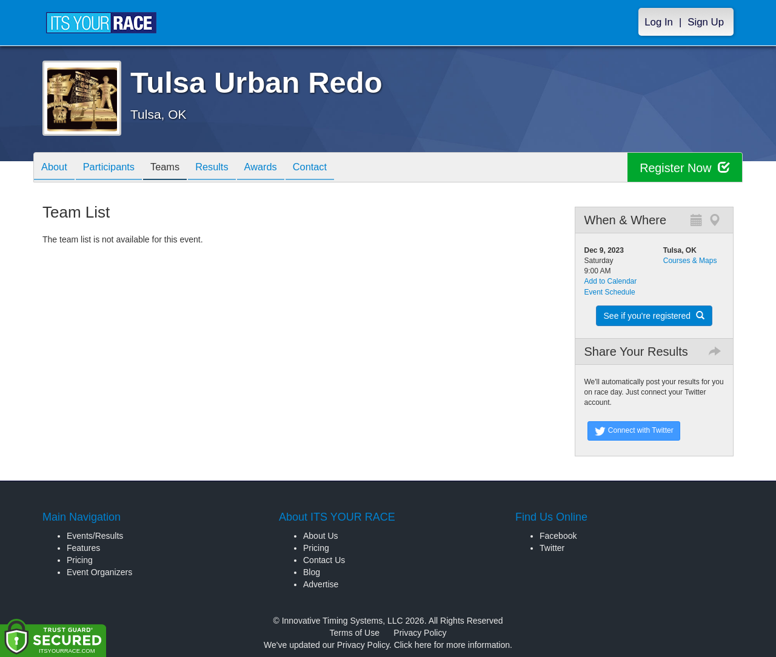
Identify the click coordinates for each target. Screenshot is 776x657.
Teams (177, 168)
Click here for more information (452, 645)
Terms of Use (355, 633)
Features (83, 548)
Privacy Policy (419, 633)
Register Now (684, 168)
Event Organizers (99, 572)
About (56, 168)
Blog (311, 572)
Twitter (552, 548)
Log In (658, 22)
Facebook (558, 536)
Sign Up (705, 22)
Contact (335, 168)
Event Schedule (609, 292)
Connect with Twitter (634, 431)
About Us (320, 536)
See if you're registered (654, 316)
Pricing (80, 560)
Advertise (320, 584)
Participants (115, 168)
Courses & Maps (690, 260)
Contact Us (324, 560)
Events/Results (95, 536)
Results (228, 168)
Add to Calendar (610, 281)
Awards (281, 168)
